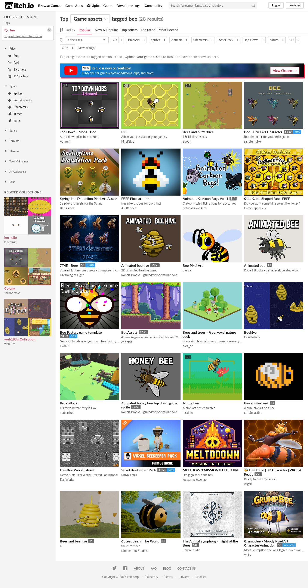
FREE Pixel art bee (135, 198)
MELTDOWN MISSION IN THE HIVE (211, 470)
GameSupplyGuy (255, 208)
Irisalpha (188, 412)
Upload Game (99, 5)
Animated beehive (135, 265)
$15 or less (18, 76)
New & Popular (106, 30)
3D (292, 40)
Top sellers (129, 30)
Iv (61, 546)
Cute (65, 48)
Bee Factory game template (81, 332)
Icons (14, 120)
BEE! (125, 132)
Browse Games (49, 5)
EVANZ (64, 346)
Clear (34, 17)
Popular (84, 30)
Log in (276, 5)
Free (13, 55)
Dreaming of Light (72, 275)
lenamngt (10, 242)
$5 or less (17, 69)
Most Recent (168, 30)
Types (10, 86)
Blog (167, 568)
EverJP (187, 270)
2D (115, 40)
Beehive (250, 332)
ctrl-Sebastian (253, 412)
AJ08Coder (128, 208)
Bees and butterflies (198, 132)
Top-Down (251, 40)
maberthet (67, 412)
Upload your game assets (143, 57)
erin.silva (126, 342)
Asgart (248, 484)
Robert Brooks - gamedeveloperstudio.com (149, 275)
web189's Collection (19, 339)
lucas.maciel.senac (194, 479)
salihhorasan (12, 293)
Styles (10, 130)
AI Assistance (15, 171)
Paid (13, 62)
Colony (9, 288)
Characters (18, 107)
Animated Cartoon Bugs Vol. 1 (205, 198)
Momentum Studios (134, 551)
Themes (11, 151)
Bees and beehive (73, 541)
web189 (9, 344)
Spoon (187, 141)
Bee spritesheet (256, 403)
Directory (152, 577)
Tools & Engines (16, 161)
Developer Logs (128, 5)
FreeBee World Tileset (77, 470)
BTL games (67, 208)
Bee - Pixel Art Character (263, 132)
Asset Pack (226, 40)
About (139, 568)
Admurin (65, 141)
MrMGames (129, 475)
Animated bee (254, 265)
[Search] (253, 5)
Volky (247, 555)
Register (294, 5)
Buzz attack (68, 403)
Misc (9, 182)
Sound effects (20, 100)
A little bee (191, 403)
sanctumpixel (252, 141)
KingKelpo (127, 141)
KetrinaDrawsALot (194, 208)
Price (10, 48)
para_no (188, 346)
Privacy (184, 577)
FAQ (154, 568)
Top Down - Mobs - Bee (78, 132)
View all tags (86, 48)
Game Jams (74, 5)
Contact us (186, 568)
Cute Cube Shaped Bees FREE (267, 198)
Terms (169, 577)
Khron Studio (191, 550)
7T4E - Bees (69, 265)
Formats (11, 141)
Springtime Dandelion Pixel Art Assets (88, 198)
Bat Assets (129, 332)
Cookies (201, 577)
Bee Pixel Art (193, 265)
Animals (176, 40)
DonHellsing (252, 337)
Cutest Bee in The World (140, 541)
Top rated (148, 30)
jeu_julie (10, 237)
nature (274, 40)
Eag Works (67, 479)
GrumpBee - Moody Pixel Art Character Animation (266, 543)
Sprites (15, 93)
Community (153, 5)
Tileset (15, 114)
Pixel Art (133, 40)
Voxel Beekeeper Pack (138, 470)
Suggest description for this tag (23, 36)
